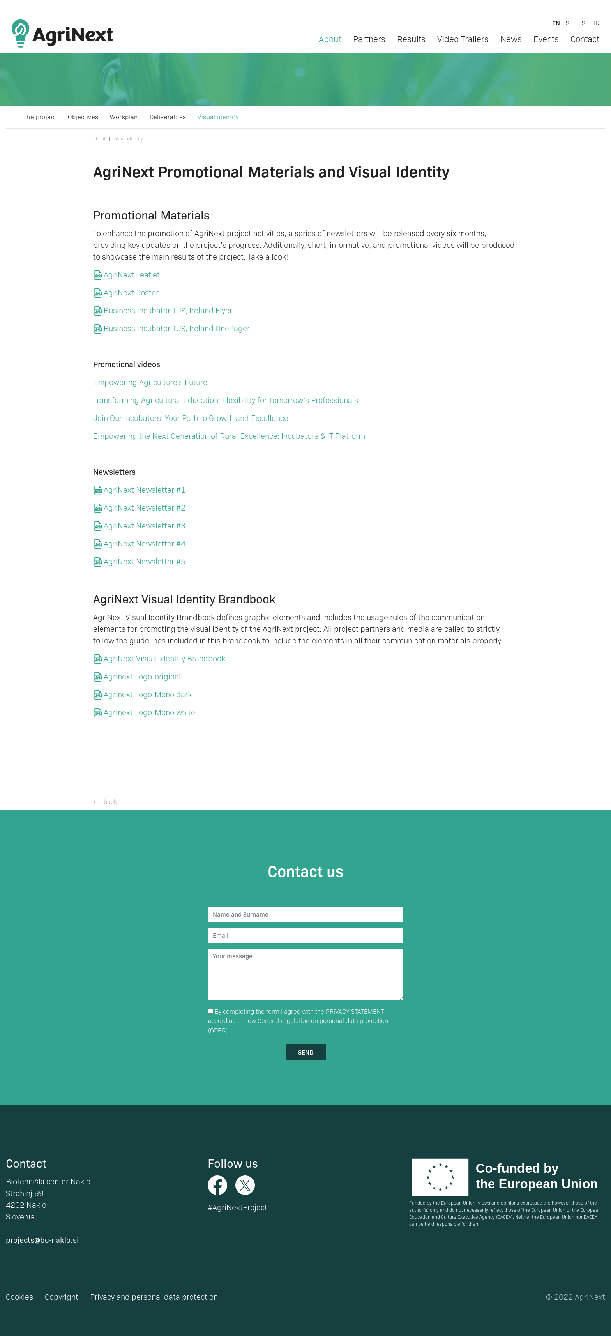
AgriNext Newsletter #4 (144, 543)
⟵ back (105, 801)
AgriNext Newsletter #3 (144, 525)
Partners (369, 38)
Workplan (124, 117)
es (581, 23)
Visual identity (218, 117)
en (556, 22)
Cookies (19, 1297)
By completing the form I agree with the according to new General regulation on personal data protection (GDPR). (298, 1020)
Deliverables (168, 117)
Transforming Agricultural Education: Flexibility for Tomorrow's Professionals (225, 400)
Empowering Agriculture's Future (150, 382)
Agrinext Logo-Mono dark (148, 694)
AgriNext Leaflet (132, 274)
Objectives (83, 117)
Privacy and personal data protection (154, 1297)
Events (546, 38)
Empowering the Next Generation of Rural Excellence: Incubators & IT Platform (229, 436)
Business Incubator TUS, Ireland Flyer (168, 310)
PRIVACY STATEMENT (355, 1011)
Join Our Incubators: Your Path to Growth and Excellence (190, 418)
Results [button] (411, 38)
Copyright (61, 1297)
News (511, 38)
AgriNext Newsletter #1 (144, 489)
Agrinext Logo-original (142, 676)
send (305, 1052)
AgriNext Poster (131, 292)
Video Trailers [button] (463, 38)
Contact (584, 38)
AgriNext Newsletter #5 (144, 561)
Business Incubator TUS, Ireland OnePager (177, 328)
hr (595, 23)
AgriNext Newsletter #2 (145, 507)
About (99, 138)
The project (39, 117)
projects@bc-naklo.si (42, 1239)
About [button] (330, 38)
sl (569, 23)
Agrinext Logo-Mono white (149, 712)
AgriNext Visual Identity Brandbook (164, 658)
